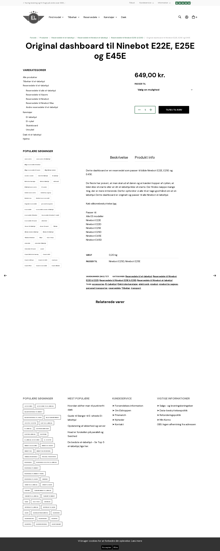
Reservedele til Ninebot (37, 99)
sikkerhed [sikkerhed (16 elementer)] (44, 221)
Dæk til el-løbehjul (32, 134)
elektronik (144, 283)
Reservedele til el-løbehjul (62, 37)
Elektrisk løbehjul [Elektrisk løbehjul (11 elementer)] (44, 181)
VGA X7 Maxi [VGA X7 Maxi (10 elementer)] (50, 237)
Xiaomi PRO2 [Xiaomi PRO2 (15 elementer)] (28, 265)
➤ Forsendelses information (127, 405)
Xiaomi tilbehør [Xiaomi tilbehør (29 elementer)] (56, 265)
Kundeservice (145, 3)
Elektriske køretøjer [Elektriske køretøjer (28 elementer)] (30, 181)
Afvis (115, 547)
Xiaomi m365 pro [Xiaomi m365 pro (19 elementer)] (29, 260)
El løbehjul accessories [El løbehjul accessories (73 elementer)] (31, 187)
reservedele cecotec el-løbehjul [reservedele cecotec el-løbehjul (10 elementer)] (44, 209)
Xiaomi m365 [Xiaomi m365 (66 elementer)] (46, 254)
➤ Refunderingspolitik (169, 414)
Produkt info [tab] (145, 157)
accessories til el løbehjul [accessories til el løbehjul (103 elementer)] (43, 159)
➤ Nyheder (118, 419)
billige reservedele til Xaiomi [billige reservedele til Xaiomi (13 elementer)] (32, 170)
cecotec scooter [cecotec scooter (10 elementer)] (29, 175)
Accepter (106, 547)
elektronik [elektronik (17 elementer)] (56, 181)
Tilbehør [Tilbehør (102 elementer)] (55, 226)
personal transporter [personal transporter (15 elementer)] (47, 204)
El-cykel (30, 121)
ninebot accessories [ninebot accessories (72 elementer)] (30, 192)
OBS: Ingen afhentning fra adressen (176, 423)
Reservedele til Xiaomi (37, 94)
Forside (33, 37)
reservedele (114, 287)
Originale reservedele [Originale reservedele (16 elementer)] (31, 204)
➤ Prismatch (119, 414)
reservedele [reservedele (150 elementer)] (28, 209)
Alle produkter (30, 77)
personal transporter (97, 287)
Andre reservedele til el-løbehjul (42, 107)
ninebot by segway (168, 283)
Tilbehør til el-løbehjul (34, 81)
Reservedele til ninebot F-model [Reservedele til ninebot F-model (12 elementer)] (50, 215)
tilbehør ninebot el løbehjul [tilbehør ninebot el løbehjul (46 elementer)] (31, 232)
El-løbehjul (31, 117)
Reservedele (90, 17)
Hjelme (26, 138)
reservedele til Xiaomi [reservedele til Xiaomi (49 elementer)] (31, 221)
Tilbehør (72, 17)
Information (163, 3)
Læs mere (136, 540)
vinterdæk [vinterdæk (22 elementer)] (27, 243)
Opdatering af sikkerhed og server (87, 425)
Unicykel (30, 129)
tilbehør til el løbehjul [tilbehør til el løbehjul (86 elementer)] (48, 232)
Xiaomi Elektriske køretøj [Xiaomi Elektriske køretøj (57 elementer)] (31, 254)
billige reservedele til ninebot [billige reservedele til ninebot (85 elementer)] (32, 164)
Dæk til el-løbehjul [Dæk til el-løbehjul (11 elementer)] (43, 175)
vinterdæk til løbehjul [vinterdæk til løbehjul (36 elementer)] (40, 243)
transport (136, 287)
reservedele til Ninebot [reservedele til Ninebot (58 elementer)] (31, 215)
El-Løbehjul (111, 283)
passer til (140, 84)
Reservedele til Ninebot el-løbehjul (93, 37)
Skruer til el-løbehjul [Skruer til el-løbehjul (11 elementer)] (30, 226)
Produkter (44, 37)
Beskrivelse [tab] (119, 157)
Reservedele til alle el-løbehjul (41, 90)
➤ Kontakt (118, 423)
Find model (55, 17)
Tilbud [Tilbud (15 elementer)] (40, 237)
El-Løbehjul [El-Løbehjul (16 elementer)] (55, 175)
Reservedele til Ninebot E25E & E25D (127, 37)
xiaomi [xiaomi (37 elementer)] (42, 249)
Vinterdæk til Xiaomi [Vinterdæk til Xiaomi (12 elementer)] (30, 249)
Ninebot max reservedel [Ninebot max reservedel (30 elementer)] (42, 198)
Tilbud (132, 3)
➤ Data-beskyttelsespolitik (172, 409)
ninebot (154, 283)
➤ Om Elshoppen (121, 409)
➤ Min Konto (164, 419)
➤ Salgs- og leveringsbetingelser (175, 405)
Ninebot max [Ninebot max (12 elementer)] (28, 198)
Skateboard (32, 125)
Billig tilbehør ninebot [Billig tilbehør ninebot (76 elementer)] (50, 170)
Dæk (123, 17)
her (115, 203)
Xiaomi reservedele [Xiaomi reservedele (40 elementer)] (41, 265)
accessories (98, 283)
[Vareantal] (145, 109)
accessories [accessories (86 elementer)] (28, 159)
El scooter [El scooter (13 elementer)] (44, 187)
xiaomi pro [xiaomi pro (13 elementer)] (54, 260)
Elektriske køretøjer (127, 283)
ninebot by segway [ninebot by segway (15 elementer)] (46, 192)
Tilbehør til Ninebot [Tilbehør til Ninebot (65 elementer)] (30, 237)
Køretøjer (109, 17)
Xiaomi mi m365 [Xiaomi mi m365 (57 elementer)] (42, 260)
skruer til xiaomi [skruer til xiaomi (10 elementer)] (44, 226)
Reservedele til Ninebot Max (40, 103)
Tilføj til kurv (174, 110)
